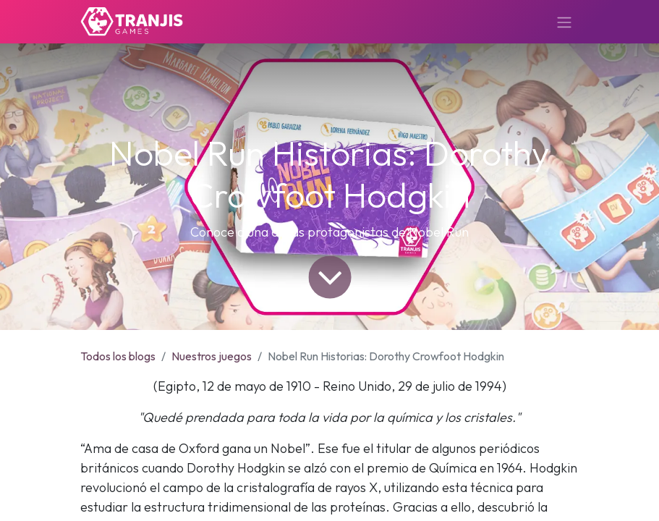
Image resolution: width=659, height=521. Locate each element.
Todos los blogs (118, 356)
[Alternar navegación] (564, 22)
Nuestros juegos (211, 356)
